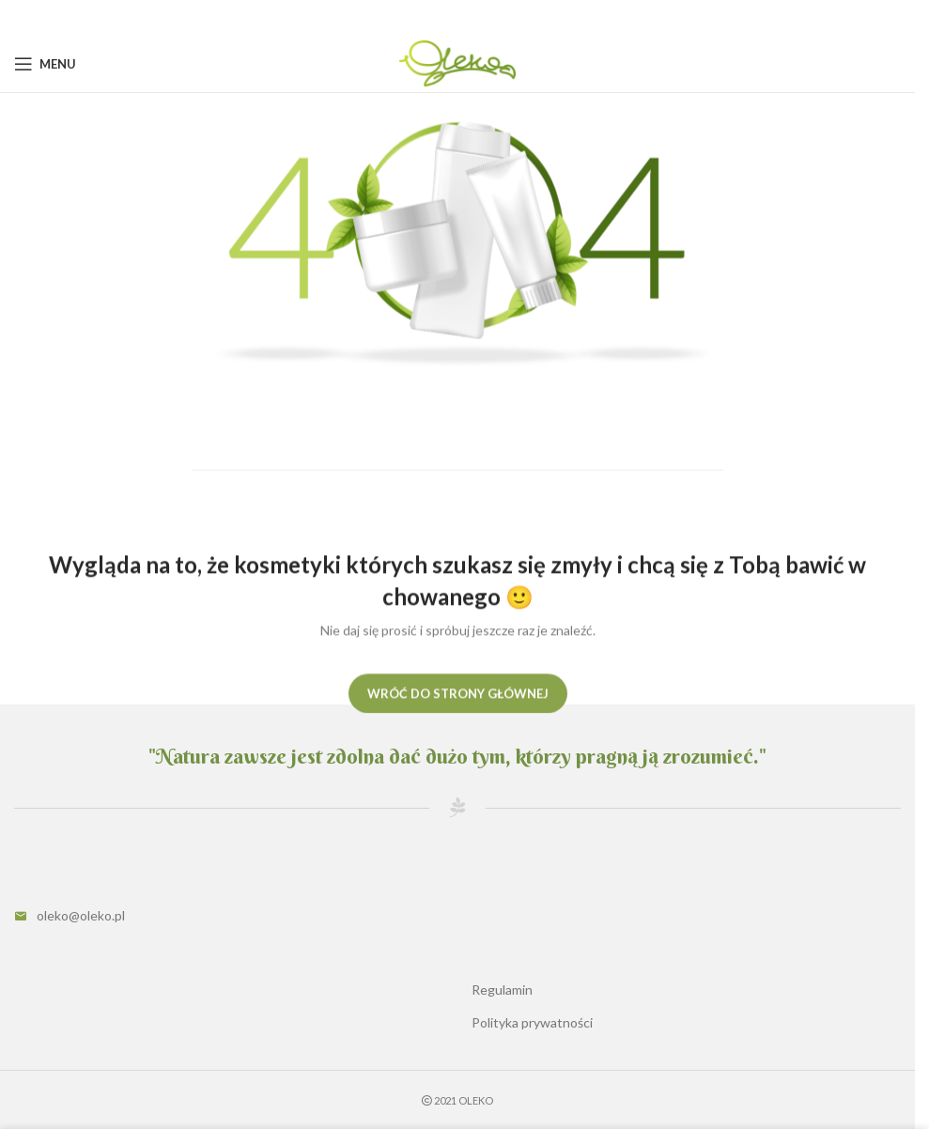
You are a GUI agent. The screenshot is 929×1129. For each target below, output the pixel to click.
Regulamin (502, 990)
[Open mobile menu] (45, 64)
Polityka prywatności (532, 1022)
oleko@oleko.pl (81, 915)
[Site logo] (457, 62)
